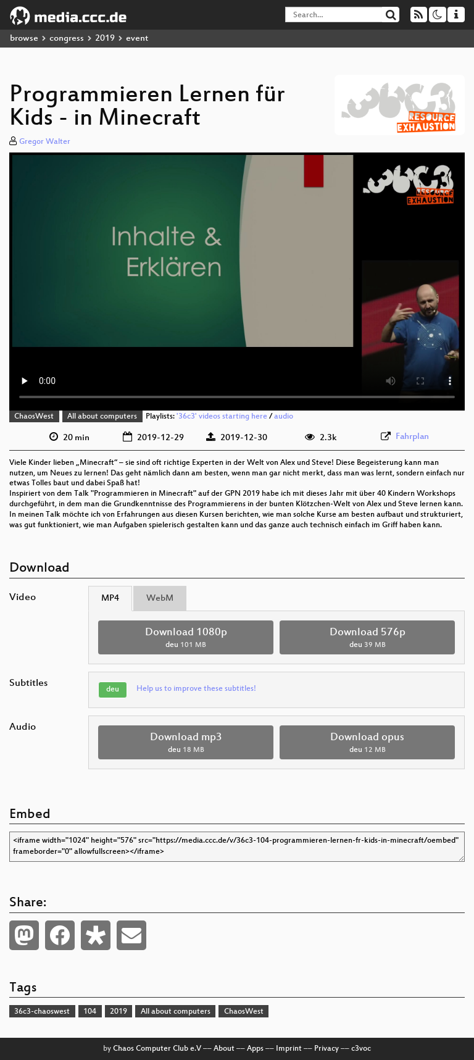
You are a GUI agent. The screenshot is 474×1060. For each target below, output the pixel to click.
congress (66, 38)
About (224, 1049)
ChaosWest (34, 416)
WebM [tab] (159, 598)
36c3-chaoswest (42, 1012)
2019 (105, 38)
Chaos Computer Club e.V (157, 1049)
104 (89, 1012)
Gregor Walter (44, 142)
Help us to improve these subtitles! (196, 689)
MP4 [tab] (110, 598)
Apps (255, 1049)
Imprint (289, 1049)
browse (24, 38)
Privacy (326, 1049)
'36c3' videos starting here (222, 416)
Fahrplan (412, 437)
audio (283, 416)
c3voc (361, 1049)
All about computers (102, 416)
